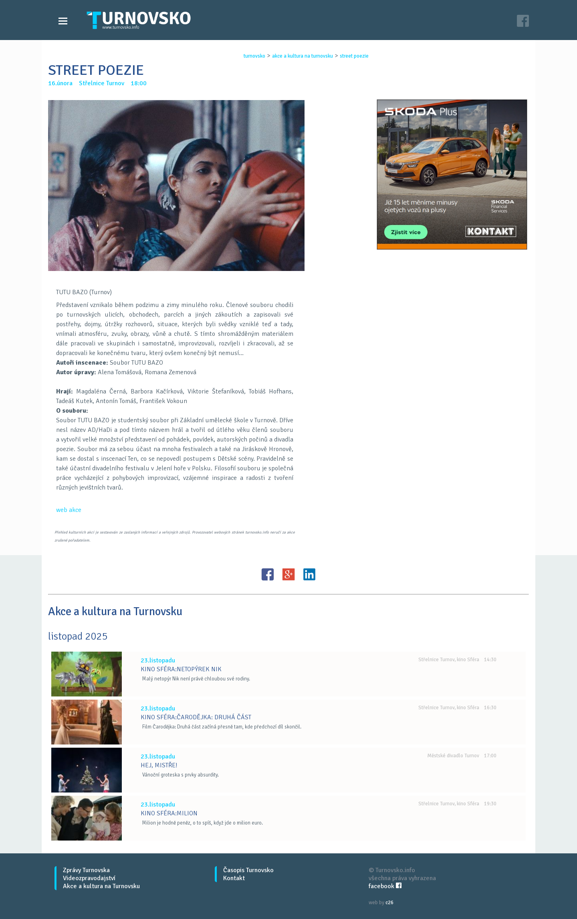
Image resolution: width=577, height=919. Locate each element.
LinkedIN (309, 574)
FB (267, 574)
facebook (385, 886)
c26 (389, 902)
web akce (68, 510)
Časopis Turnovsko (248, 870)
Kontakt (234, 878)
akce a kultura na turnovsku (302, 56)
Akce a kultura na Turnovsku (101, 886)
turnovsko (254, 56)
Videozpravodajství (89, 878)
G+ (288, 574)
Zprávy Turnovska (86, 870)
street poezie (354, 56)
